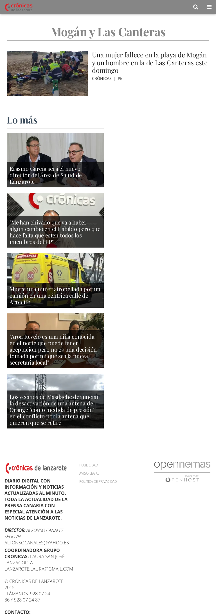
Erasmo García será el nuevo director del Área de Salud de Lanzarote (46, 175)
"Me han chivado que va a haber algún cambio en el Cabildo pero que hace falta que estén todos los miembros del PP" (55, 231)
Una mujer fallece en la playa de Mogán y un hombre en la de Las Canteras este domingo (150, 62)
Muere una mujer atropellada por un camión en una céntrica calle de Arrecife (55, 295)
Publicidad (88, 465)
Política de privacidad (98, 481)
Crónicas (102, 78)
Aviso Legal (89, 473)
